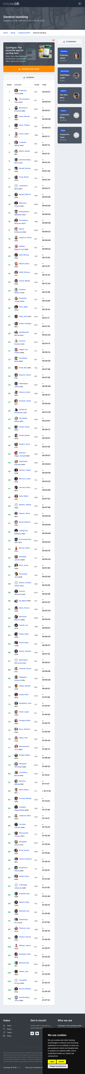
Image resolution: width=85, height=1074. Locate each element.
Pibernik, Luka (24, 928)
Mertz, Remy (24, 790)
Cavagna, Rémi (24, 720)
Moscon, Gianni (25, 375)
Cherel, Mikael (24, 281)
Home (5, 33)
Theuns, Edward (25, 859)
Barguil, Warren (25, 194)
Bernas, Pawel (24, 548)
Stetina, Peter (24, 902)
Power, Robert (24, 435)
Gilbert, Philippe (25, 323)
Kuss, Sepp (23, 307)
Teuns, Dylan (24, 134)
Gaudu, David (24, 427)
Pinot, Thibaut (24, 125)
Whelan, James (25, 945)
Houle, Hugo (23, 642)
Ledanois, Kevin (25, 815)
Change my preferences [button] (58, 1066)
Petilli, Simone (24, 272)
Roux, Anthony (24, 729)
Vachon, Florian (25, 937)
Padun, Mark (24, 634)
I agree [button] (52, 1062)
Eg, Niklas (23, 601)
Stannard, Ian (24, 911)
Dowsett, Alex (24, 893)
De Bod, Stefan (24, 755)
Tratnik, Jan (23, 625)
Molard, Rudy (24, 263)
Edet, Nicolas (24, 255)
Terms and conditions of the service (38, 1067)
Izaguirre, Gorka (25, 237)
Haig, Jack (23, 316)
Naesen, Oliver (24, 513)
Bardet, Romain (25, 168)
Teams (9, 1032)
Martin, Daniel (24, 151)
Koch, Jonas (23, 565)
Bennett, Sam (24, 963)
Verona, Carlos (24, 392)
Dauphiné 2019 (24, 33)
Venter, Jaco (23, 971)
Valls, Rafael (23, 496)
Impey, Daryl (24, 694)
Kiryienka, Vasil (25, 954)
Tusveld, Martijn (25, 798)
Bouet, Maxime (24, 522)
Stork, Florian (24, 608)
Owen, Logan (24, 712)
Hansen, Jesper (25, 470)
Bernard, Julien (25, 479)
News (9, 1036)
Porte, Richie (24, 177)
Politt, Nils (23, 368)
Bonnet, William (25, 989)
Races (13, 33)
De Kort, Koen (24, 876)
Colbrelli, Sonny (25, 668)
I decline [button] (61, 1062)
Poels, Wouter (24, 116)
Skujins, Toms (24, 444)
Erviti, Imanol (24, 850)
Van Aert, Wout (24, 487)
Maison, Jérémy (25, 505)
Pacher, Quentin (25, 651)
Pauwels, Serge (25, 401)
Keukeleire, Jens (25, 703)
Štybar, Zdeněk (24, 686)
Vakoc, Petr (23, 738)
